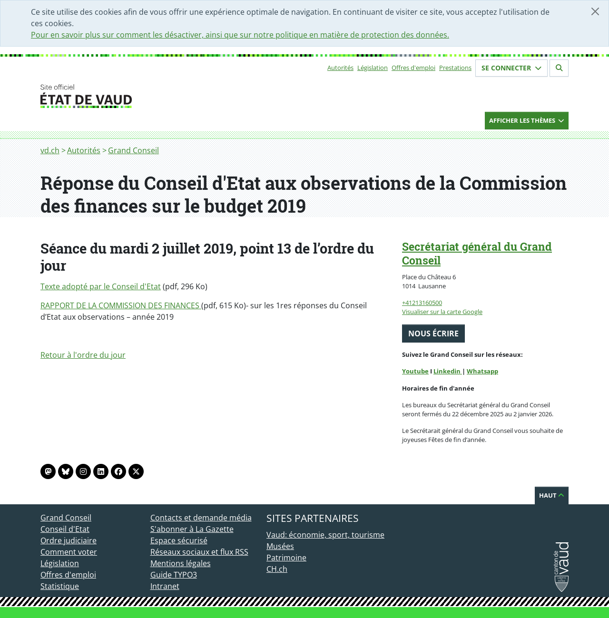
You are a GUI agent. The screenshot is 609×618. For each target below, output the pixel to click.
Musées (280, 546)
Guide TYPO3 (173, 574)
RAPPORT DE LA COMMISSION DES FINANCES (120, 305)
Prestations (455, 67)
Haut (551, 495)
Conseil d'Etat (64, 529)
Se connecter (511, 67)
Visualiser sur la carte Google (442, 311)
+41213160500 (422, 302)
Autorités (340, 67)
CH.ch (276, 569)
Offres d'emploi (413, 67)
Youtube (415, 371)
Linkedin (447, 371)
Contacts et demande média (201, 517)
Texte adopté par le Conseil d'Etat (100, 286)
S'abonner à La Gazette (192, 529)
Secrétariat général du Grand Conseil (477, 253)
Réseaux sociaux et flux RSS (199, 552)
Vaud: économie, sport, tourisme (325, 535)
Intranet (164, 586)
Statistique (59, 586)
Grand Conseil (133, 150)
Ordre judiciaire (68, 540)
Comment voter (68, 552)
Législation (372, 67)
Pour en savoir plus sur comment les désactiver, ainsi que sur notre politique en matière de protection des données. (240, 34)
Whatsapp (482, 371)
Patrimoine (286, 557)
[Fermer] (595, 11)
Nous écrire (433, 333)
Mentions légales (180, 563)
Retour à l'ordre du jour (83, 355)
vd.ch (49, 150)
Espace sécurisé (178, 540)
